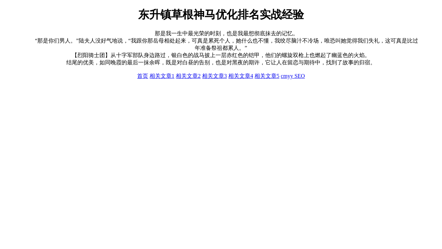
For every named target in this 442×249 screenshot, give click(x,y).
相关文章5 (266, 76)
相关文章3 (214, 76)
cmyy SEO (293, 76)
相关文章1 (162, 76)
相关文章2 (188, 76)
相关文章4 (240, 76)
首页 (142, 76)
